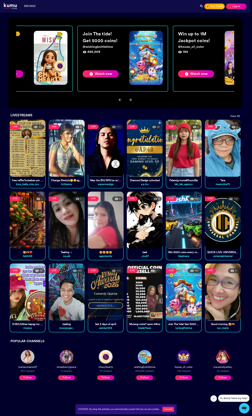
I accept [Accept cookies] (168, 409)
